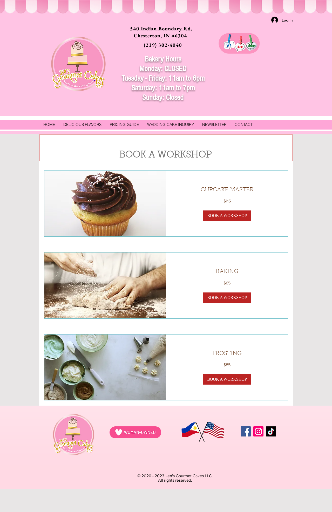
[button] (227, 215)
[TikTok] (271, 431)
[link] (227, 190)
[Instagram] (258, 431)
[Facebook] (246, 431)
